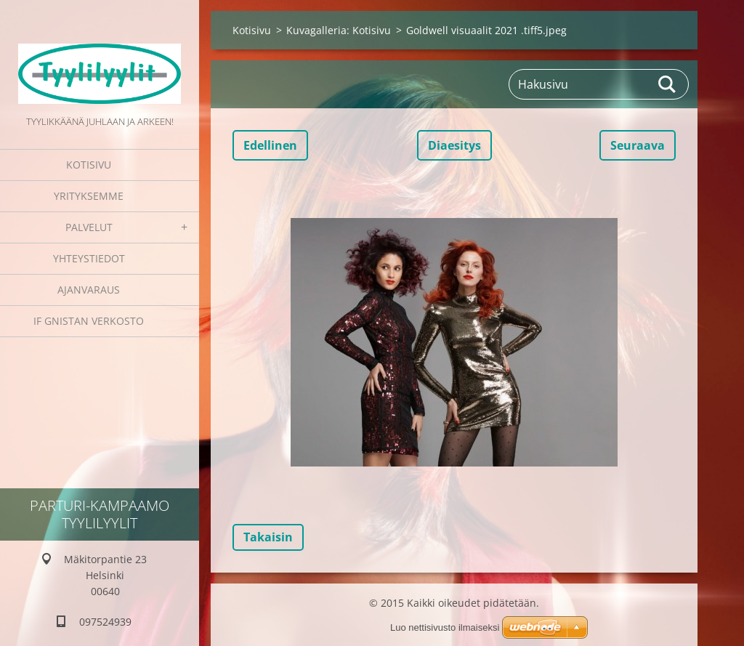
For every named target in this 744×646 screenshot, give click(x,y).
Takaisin (268, 537)
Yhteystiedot (89, 258)
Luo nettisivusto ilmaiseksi (444, 627)
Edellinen (270, 145)
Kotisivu (88, 164)
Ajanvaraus (88, 289)
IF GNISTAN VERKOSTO (88, 321)
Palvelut (89, 227)
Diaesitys (454, 145)
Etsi (667, 84)
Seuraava (637, 145)
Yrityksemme (89, 196)
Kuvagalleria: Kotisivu (338, 30)
